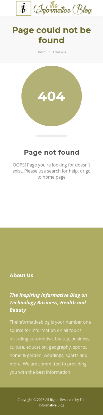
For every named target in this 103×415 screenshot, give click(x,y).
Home (41, 52)
